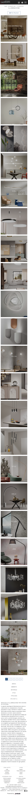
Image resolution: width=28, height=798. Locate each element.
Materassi (7, 782)
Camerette (7, 770)
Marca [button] (14, 683)
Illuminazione (20, 6)
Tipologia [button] (14, 695)
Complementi (7, 781)
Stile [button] (14, 692)
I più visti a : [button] (14, 698)
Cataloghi (21, 781)
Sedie (21, 773)
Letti (7, 769)
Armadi (7, 772)
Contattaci (21, 779)
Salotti (21, 769)
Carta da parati (7, 778)
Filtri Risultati (14, 13)
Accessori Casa (11, 6)
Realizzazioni (21, 782)
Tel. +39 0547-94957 (12, 784)
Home (5, 6)
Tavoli (20, 772)
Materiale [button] (14, 689)
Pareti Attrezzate (21, 770)
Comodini (7, 773)
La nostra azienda (21, 778)
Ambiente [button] (14, 686)
